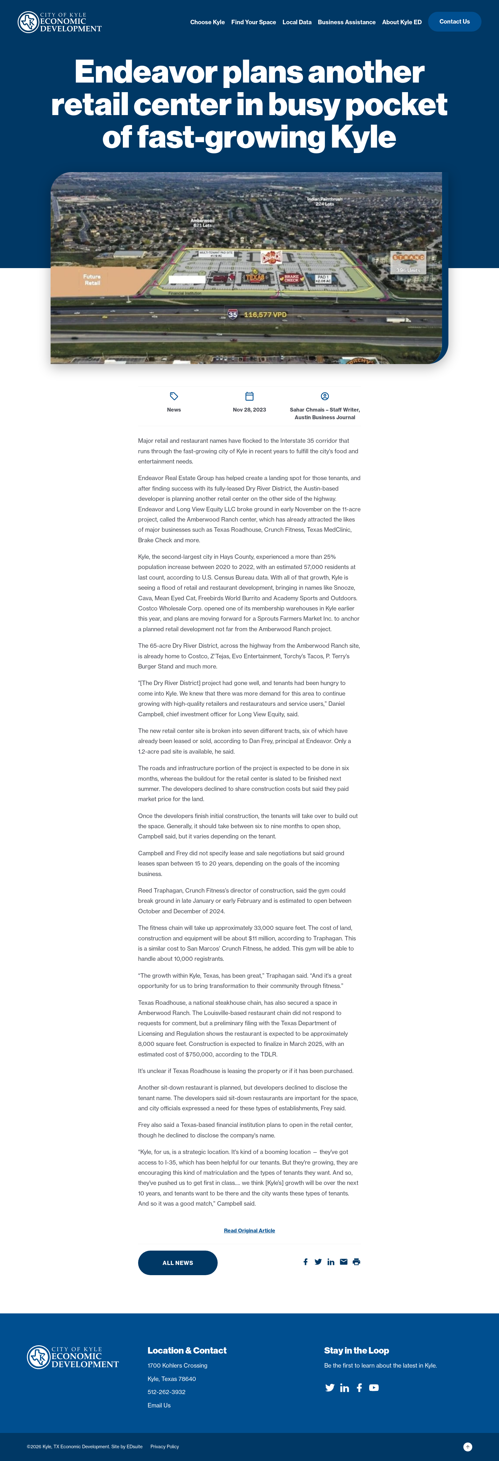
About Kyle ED (402, 22)
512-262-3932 (167, 1392)
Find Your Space (253, 22)
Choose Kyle (207, 22)
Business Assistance (347, 22)
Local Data (297, 22)
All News (178, 1263)
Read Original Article (249, 1230)
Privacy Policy (165, 1447)
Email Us (159, 1405)
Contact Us (454, 21)
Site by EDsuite (127, 1447)
